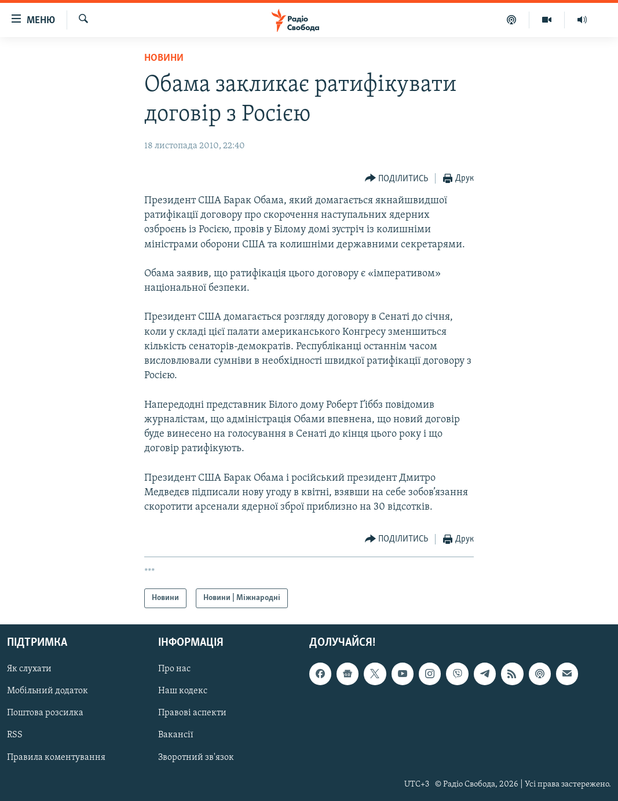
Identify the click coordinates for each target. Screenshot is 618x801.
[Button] (397, 178)
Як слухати (29, 669)
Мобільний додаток (47, 691)
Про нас (174, 669)
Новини (164, 58)
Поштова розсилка (45, 713)
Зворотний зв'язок (196, 757)
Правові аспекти (192, 713)
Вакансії (175, 735)
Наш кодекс (182, 691)
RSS (15, 735)
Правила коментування (56, 757)
